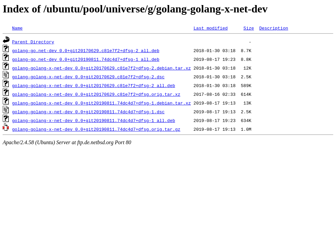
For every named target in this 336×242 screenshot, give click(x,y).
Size (248, 28)
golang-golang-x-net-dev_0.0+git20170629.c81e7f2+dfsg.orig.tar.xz (96, 94)
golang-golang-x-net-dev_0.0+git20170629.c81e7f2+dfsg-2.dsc (88, 77)
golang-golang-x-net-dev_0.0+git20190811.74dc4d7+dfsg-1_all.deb (93, 120)
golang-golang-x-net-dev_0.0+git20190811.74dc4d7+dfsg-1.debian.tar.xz (101, 103)
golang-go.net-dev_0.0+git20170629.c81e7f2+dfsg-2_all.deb (85, 50)
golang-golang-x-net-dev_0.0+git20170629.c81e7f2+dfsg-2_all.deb (93, 85)
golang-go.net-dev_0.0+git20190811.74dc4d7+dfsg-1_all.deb (85, 59)
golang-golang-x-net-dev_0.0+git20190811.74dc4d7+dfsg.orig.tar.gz (96, 129)
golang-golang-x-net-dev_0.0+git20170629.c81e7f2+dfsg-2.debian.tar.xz (101, 68)
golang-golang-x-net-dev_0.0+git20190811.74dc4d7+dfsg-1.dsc (88, 112)
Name (17, 28)
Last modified (210, 28)
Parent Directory (33, 42)
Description (273, 28)
